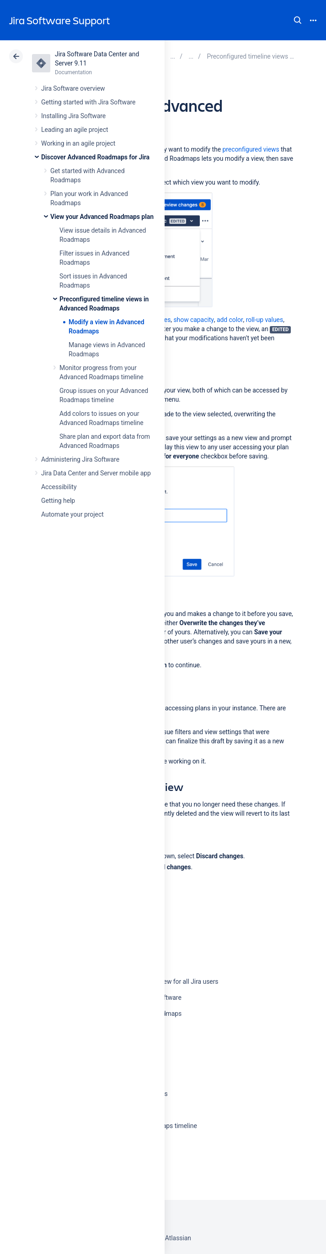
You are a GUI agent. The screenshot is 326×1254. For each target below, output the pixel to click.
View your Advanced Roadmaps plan (102, 216)
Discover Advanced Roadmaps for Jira (95, 157)
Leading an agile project (74, 129)
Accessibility (58, 487)
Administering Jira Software (80, 459)
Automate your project (72, 514)
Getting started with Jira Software (88, 102)
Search (297, 20)
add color (230, 319)
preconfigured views (250, 149)
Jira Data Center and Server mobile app (96, 473)
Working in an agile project (78, 143)
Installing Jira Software (73, 116)
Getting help (58, 500)
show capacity (193, 319)
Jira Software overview (73, 88)
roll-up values (264, 319)
